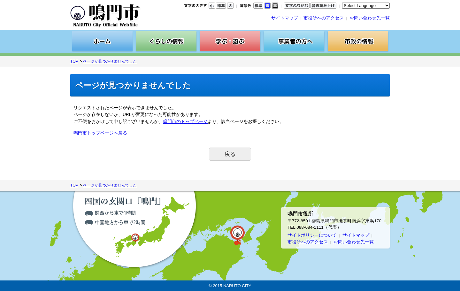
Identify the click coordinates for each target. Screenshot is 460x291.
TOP (74, 61)
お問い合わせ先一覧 (369, 18)
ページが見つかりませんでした (110, 61)
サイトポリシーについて (312, 235)
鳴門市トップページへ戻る (100, 133)
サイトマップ (284, 18)
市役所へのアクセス (323, 18)
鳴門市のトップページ (185, 121)
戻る (230, 154)
